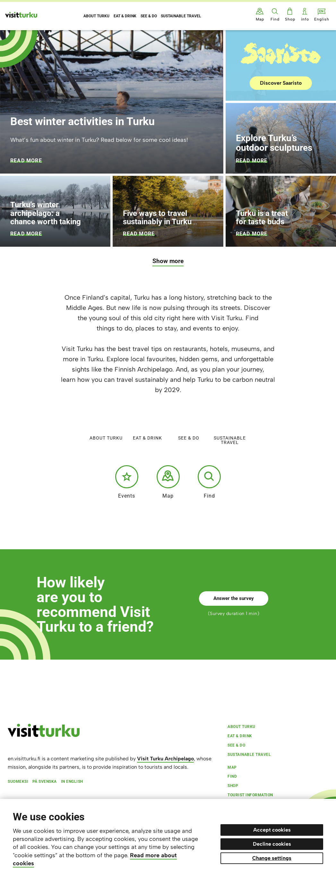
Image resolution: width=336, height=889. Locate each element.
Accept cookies (272, 830)
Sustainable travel (230, 426)
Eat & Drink (147, 424)
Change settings (271, 858)
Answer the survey (233, 598)
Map (168, 482)
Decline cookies (272, 844)
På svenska (44, 781)
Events (126, 482)
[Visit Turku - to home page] (21, 15)
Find (209, 482)
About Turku (106, 424)
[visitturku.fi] (44, 735)
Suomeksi (18, 781)
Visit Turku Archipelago (165, 759)
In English (72, 781)
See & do (189, 424)
